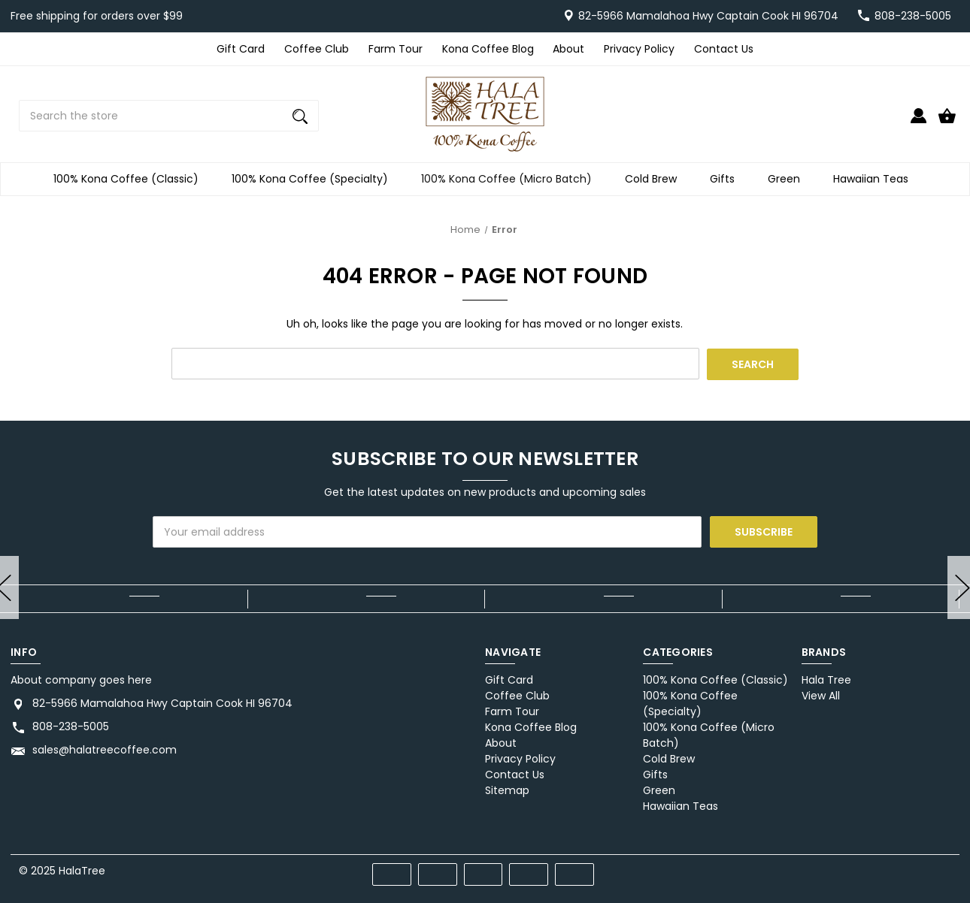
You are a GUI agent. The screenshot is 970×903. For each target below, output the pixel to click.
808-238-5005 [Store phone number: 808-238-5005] (70, 726)
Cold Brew (655, 179)
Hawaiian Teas (875, 179)
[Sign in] (918, 122)
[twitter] (917, 868)
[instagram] (944, 868)
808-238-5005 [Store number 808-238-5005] (913, 15)
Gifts (727, 179)
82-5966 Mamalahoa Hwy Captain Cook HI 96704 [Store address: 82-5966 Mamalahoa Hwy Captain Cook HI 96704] (162, 703)
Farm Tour (395, 48)
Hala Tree (826, 679)
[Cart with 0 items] (947, 122)
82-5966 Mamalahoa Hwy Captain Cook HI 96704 (708, 15)
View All (821, 695)
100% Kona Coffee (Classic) (130, 179)
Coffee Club (316, 48)
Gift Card (241, 48)
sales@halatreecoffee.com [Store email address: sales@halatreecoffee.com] (104, 749)
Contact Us (723, 48)
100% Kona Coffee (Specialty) (314, 179)
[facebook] (863, 868)
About (568, 48)
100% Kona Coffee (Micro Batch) (511, 179)
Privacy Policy (639, 48)
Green (788, 179)
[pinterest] (890, 868)
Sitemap (507, 790)
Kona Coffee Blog (488, 48)
